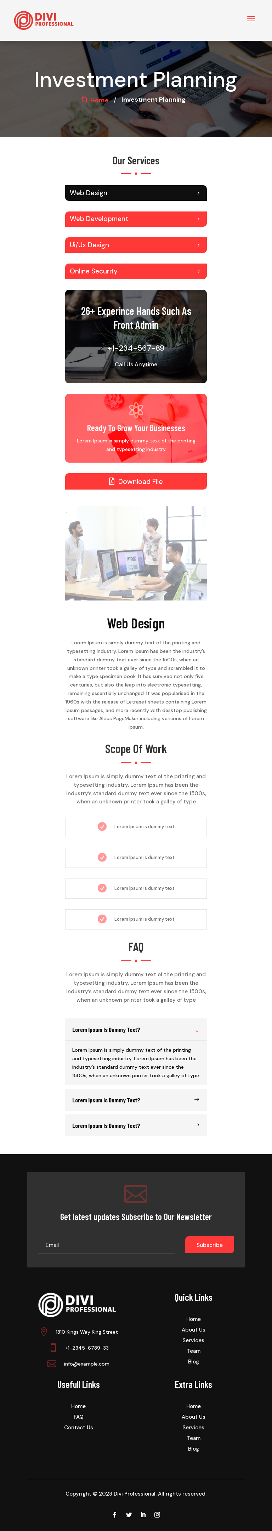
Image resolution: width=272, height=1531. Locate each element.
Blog (193, 1362)
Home (99, 100)
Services (193, 1341)
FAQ (79, 1417)
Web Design (88, 192)
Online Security (94, 271)
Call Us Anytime (136, 364)
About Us (193, 1330)
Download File (140, 481)
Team (193, 1352)
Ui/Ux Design (89, 245)
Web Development (99, 218)
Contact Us (78, 1428)
